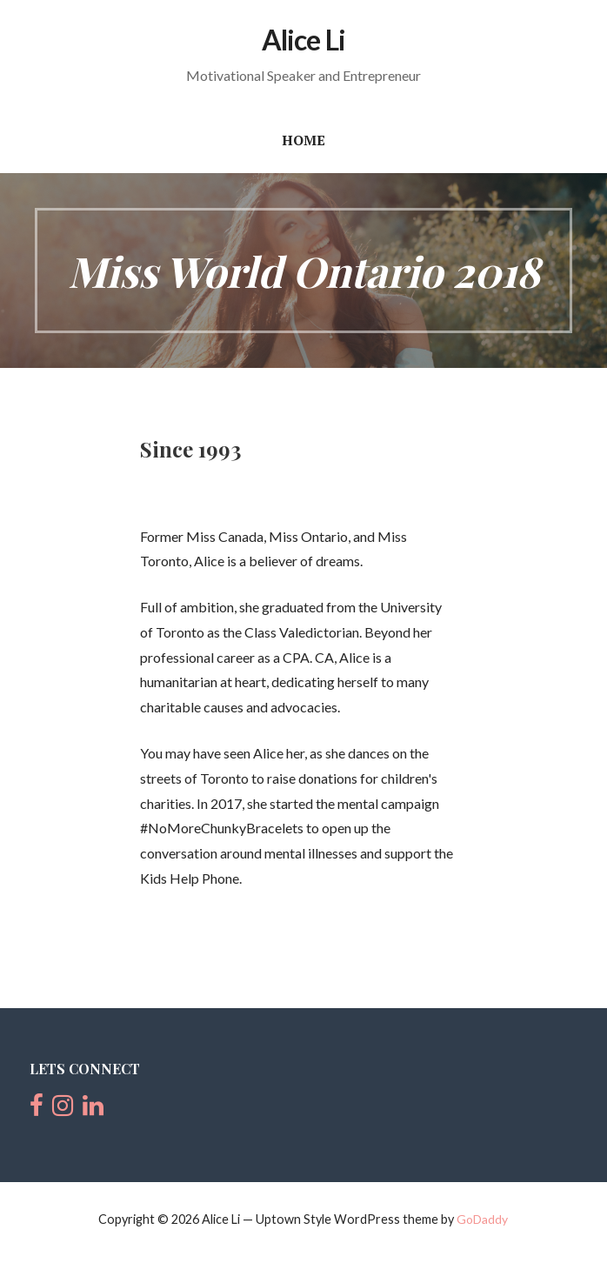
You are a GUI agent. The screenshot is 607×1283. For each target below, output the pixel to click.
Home (303, 140)
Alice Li (303, 40)
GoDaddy (482, 1219)
